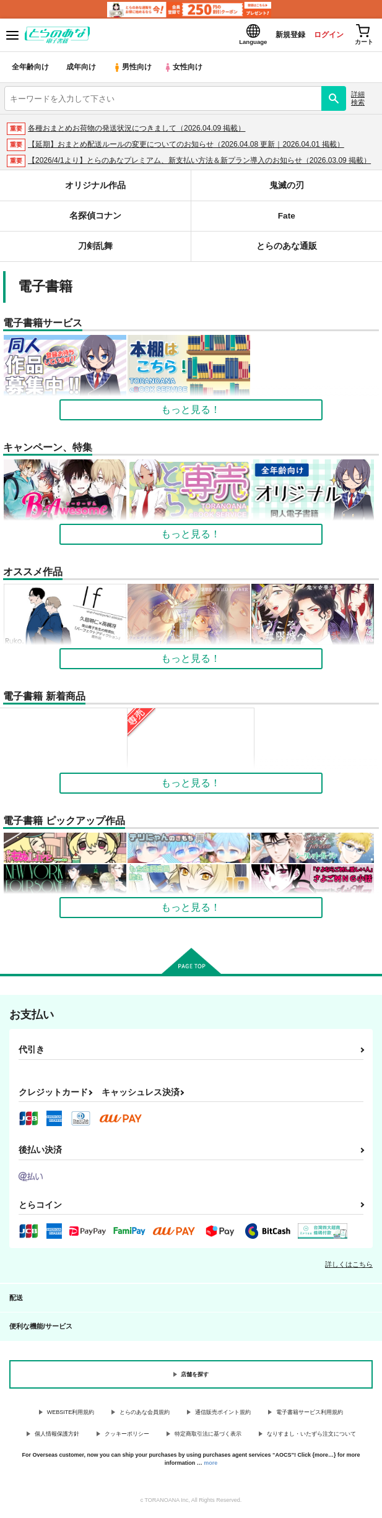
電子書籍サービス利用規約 (309, 1416)
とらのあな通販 (286, 250)
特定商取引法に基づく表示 (208, 1437)
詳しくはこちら (349, 1268)
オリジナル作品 (95, 189)
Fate (286, 219)
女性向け (186, 71)
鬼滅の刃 (286, 189)
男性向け (133, 71)
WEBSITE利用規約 (71, 1416)
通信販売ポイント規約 (223, 1416)
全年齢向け (31, 71)
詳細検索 (358, 102)
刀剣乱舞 (95, 250)
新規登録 (279, 36)
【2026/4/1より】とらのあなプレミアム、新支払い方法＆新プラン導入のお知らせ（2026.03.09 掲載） (199, 164)
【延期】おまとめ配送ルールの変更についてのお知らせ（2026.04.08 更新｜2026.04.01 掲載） (186, 148)
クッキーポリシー (127, 1437)
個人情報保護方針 (57, 1437)
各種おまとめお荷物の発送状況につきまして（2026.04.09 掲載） (136, 132)
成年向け (82, 71)
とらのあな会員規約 (144, 1416)
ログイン (321, 36)
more (210, 1467)
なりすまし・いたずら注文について (311, 1437)
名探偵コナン (95, 219)
